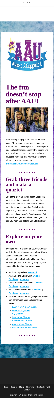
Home (6, 387)
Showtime (30, 387)
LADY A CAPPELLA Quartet (24, 307)
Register (14, 387)
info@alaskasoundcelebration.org (22, 164)
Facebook (13, 286)
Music (21, 387)
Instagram (24, 279)
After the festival (42, 387)
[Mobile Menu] (27, 3)
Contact (27, 390)
